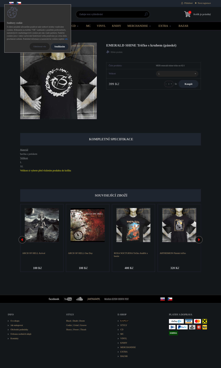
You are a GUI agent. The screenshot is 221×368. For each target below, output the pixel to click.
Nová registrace (204, 3)
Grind (76, 325)
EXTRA (163, 25)
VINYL (101, 25)
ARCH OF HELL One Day (80, 253)
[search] (146, 15)
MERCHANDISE (137, 25)
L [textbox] (159, 74)
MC (88, 25)
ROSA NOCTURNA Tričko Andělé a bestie (131, 254)
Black (68, 321)
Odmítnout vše (39, 46)
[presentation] (22, 239)
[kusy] (169, 84)
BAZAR (183, 25)
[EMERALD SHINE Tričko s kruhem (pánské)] (58, 81)
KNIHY (116, 25)
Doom (82, 321)
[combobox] (177, 74)
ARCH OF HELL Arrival (33, 253)
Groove (83, 325)
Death (75, 321)
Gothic (69, 325)
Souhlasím (59, 46)
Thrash (83, 329)
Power (76, 329)
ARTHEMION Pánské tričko (173, 253)
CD (74, 25)
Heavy (69, 329)
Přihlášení (188, 3)
